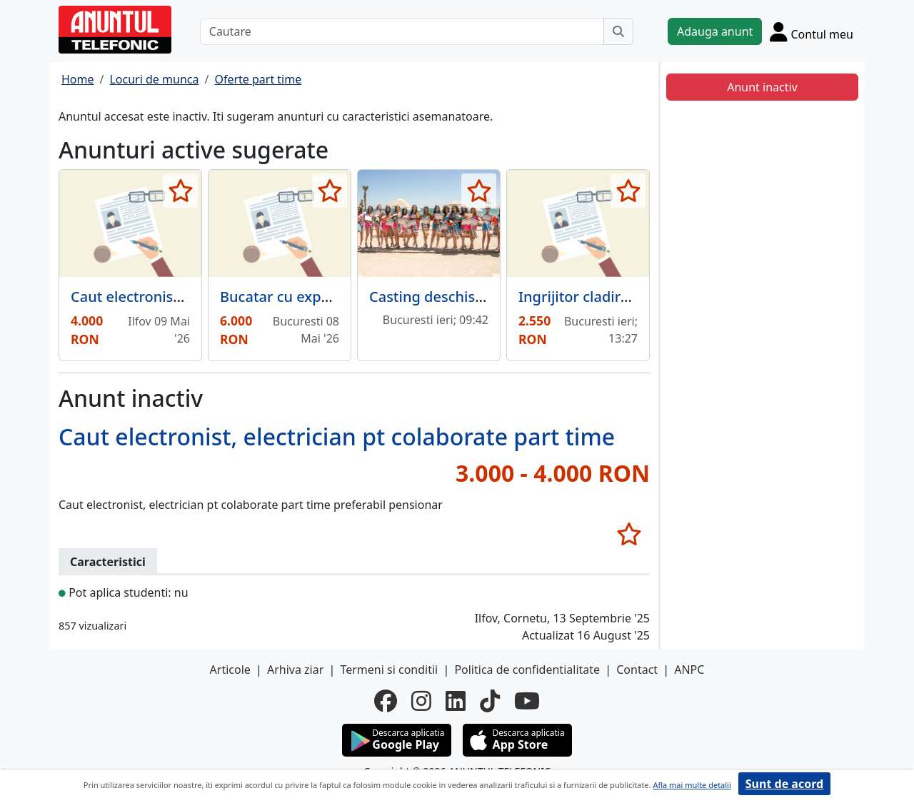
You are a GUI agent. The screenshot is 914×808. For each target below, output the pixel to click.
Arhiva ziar (295, 669)
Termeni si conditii (389, 669)
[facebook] (385, 701)
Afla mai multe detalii (691, 784)
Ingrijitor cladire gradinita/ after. (628, 296)
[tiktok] (490, 701)
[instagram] (421, 701)
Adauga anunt (715, 31)
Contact (637, 669)
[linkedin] (456, 701)
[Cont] (811, 31)
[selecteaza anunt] (180, 190)
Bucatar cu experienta (295, 296)
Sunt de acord (784, 784)
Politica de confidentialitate (527, 669)
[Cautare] (402, 31)
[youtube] (527, 701)
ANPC (689, 669)
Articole (230, 669)
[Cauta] (618, 31)
